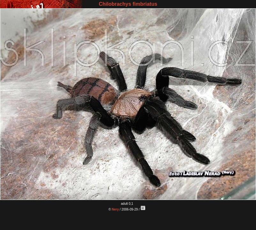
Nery (115, 209)
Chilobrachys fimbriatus (128, 4)
